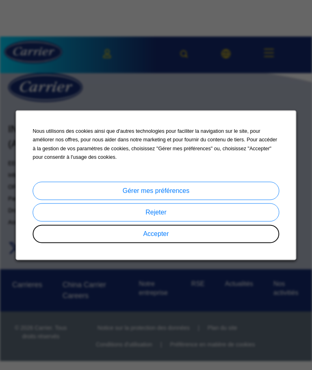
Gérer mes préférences (156, 190)
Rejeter (156, 212)
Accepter (156, 233)
